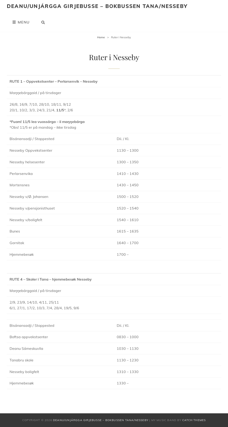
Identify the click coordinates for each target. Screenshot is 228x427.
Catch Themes (194, 420)
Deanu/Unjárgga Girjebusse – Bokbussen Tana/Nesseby (97, 6)
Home (101, 37)
